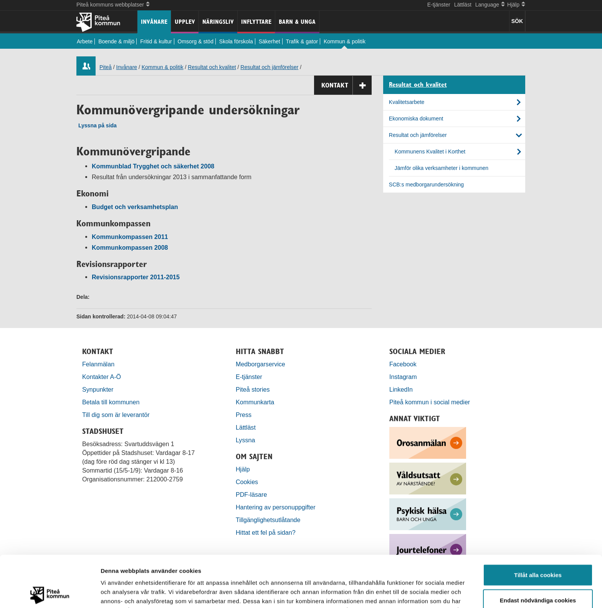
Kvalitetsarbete (407, 102)
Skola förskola (236, 41)
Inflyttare (256, 21)
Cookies (247, 481)
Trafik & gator (302, 41)
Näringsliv (218, 21)
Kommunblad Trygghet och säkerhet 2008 (153, 166)
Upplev (185, 21)
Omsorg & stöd (195, 41)
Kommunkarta (255, 402)
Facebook (403, 364)
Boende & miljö (116, 41)
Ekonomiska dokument (416, 118)
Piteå (105, 67)
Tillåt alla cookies (538, 523)
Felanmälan (98, 364)
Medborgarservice (260, 364)
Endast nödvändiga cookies (538, 548)
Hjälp (243, 469)
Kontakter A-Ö (101, 376)
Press (243, 414)
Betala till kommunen (110, 402)
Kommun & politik (345, 41)
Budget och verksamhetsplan (135, 206)
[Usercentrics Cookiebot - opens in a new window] (49, 593)
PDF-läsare (251, 494)
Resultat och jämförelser (269, 67)
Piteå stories (253, 389)
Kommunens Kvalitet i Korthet (430, 151)
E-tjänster (438, 5)
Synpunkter (97, 389)
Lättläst (462, 5)
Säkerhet (269, 41)
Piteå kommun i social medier (429, 402)
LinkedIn (401, 389)
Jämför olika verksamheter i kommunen (441, 168)
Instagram (403, 376)
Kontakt (346, 85)
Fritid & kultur (156, 41)
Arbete (85, 41)
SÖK (517, 21)
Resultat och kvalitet (212, 67)
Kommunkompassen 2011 (130, 236)
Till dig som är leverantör (116, 414)
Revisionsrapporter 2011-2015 (136, 277)
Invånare (154, 21)
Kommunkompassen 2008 (130, 247)
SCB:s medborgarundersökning (426, 184)
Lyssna (245, 440)
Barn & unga (297, 21)
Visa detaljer (417, 593)
